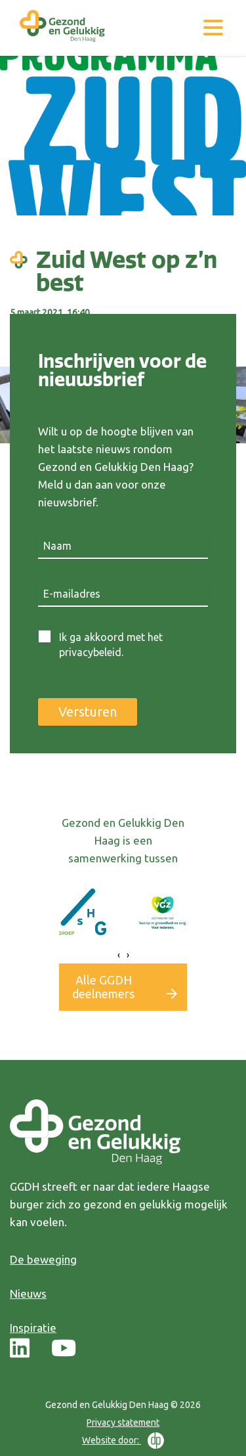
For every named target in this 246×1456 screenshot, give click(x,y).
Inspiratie (33, 1327)
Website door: (123, 1440)
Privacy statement (123, 1422)
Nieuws (28, 1293)
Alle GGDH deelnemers (103, 986)
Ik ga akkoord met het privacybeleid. (111, 644)
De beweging (43, 1259)
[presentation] (118, 955)
